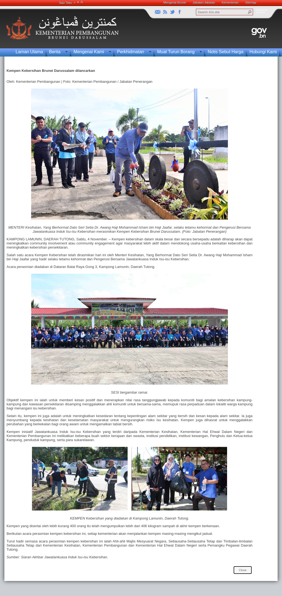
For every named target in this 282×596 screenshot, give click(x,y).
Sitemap (250, 2)
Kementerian (230, 2)
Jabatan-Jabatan (204, 2)
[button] (250, 12)
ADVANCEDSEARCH (262, 11)
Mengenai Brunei (174, 2)
